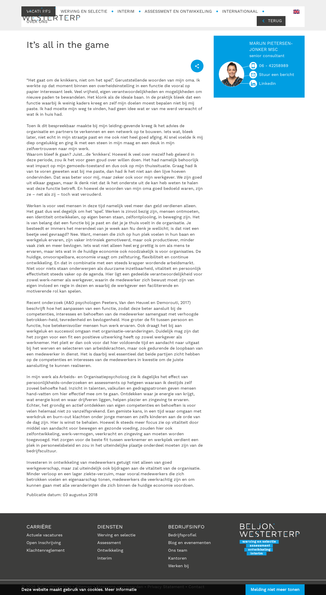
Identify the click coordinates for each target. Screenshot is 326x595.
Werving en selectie (116, 535)
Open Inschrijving (43, 542)
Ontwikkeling (110, 550)
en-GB (296, 12)
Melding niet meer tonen (275, 589)
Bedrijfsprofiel (182, 535)
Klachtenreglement (45, 550)
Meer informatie (121, 589)
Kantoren (177, 558)
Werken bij (178, 565)
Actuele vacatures (44, 535)
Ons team (177, 550)
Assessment (109, 542)
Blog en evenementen (189, 542)
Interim (104, 558)
